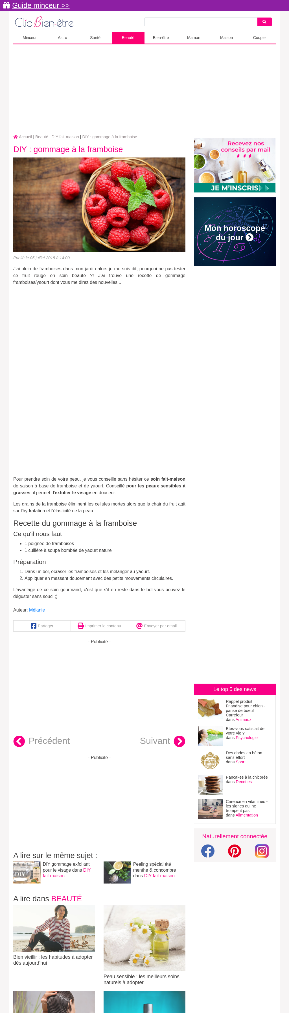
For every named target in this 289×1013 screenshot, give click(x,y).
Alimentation (247, 815)
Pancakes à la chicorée (247, 777)
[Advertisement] (144, 89)
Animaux (243, 719)
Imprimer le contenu (103, 626)
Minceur (30, 37)
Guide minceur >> (40, 5)
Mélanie (37, 610)
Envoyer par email (160, 626)
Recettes (244, 781)
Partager (45, 626)
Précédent (41, 742)
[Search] (264, 22)
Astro (62, 37)
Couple (259, 37)
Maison (226, 37)
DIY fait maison (159, 875)
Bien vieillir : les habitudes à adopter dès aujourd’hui (54, 935)
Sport (241, 762)
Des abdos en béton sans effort (244, 755)
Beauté (128, 37)
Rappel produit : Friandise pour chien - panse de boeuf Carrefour (245, 708)
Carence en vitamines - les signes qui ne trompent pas (247, 806)
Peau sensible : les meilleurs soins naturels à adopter (144, 945)
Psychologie (247, 737)
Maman (193, 37)
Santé (95, 37)
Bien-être (161, 37)
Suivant (162, 742)
